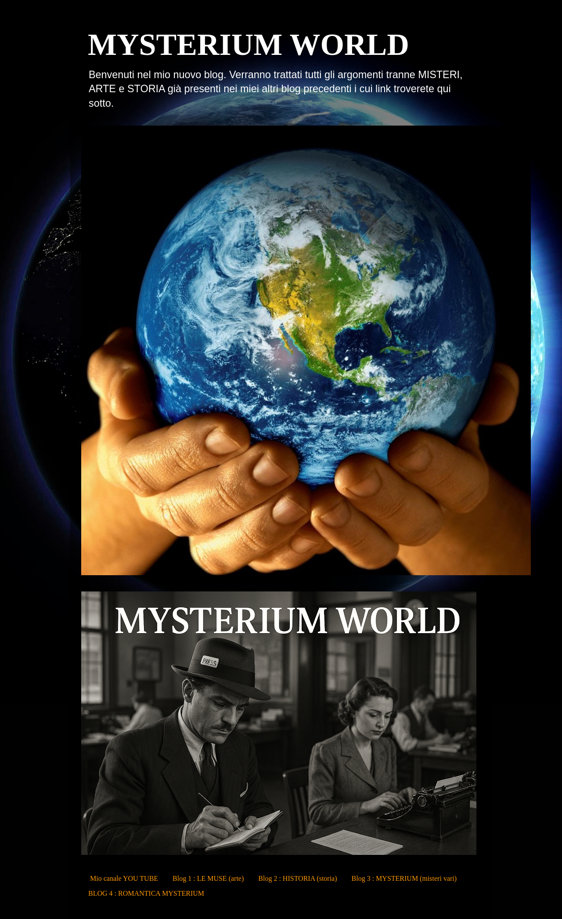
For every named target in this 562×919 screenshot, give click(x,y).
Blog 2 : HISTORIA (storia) (297, 878)
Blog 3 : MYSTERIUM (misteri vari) (404, 878)
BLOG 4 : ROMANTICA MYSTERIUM (146, 893)
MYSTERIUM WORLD (248, 44)
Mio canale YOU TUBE (124, 878)
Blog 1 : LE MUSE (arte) (208, 878)
